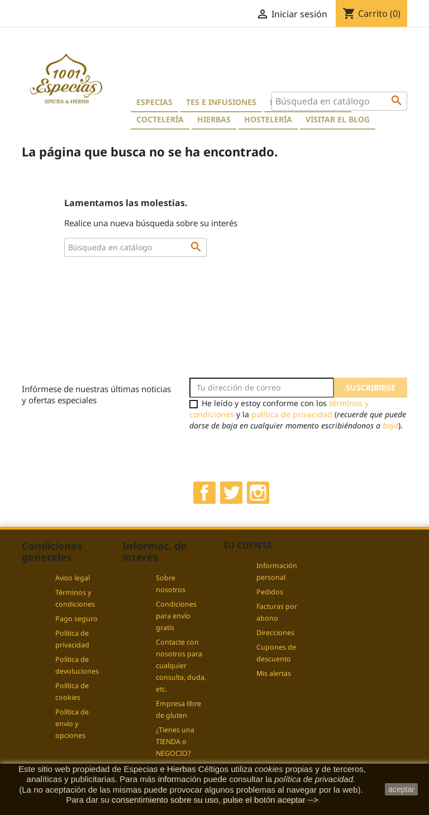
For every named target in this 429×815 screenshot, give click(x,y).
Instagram (258, 493)
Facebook (204, 493)
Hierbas (214, 119)
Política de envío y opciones (72, 723)
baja (390, 425)
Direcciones (275, 632)
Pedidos (269, 592)
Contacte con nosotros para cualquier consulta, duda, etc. (181, 665)
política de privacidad (291, 414)
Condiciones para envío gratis (176, 615)
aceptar (401, 789)
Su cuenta (247, 545)
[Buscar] (339, 101)
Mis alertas (273, 673)
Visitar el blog (338, 119)
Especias (154, 102)
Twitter (231, 493)
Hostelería (268, 119)
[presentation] (283, 453)
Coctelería (160, 119)
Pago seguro (76, 618)
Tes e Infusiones (221, 102)
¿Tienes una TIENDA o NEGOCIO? (175, 741)
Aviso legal (72, 578)
